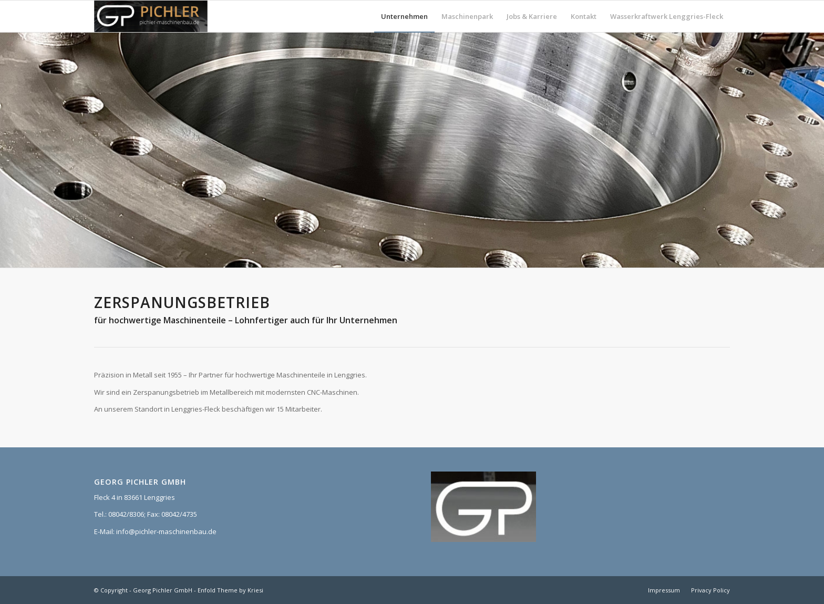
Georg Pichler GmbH (162, 590)
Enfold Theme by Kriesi (230, 590)
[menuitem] (404, 16)
